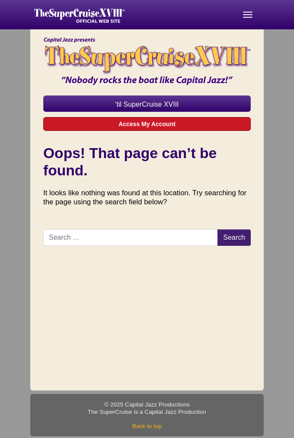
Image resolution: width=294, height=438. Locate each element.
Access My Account (147, 124)
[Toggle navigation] (247, 14)
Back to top (147, 426)
